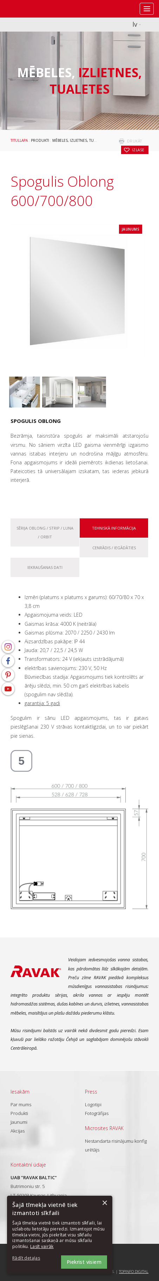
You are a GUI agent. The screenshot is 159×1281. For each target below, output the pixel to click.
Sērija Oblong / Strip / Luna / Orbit (44, 532)
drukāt (134, 141)
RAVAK (26, 9)
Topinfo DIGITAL (133, 1271)
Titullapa (19, 140)
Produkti (40, 140)
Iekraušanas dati (44, 567)
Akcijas (18, 1131)
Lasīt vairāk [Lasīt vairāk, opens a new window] (42, 1246)
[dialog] (59, 1235)
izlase (138, 149)
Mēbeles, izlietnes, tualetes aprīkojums (90, 140)
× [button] (104, 1203)
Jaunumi (19, 1122)
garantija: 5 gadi (42, 703)
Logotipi (93, 1104)
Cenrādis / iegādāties (114, 547)
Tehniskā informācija (114, 528)
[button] (31, 1258)
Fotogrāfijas (96, 1113)
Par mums (21, 1104)
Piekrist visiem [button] (84, 1262)
